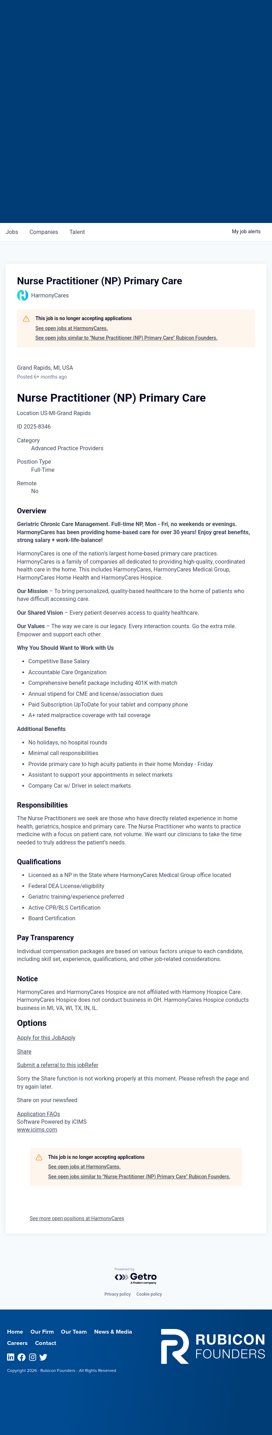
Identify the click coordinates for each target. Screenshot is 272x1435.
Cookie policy (149, 1294)
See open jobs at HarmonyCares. (71, 328)
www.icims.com (37, 1129)
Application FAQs (38, 1114)
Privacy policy (117, 1294)
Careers (17, 1343)
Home (15, 1331)
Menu (220, 14)
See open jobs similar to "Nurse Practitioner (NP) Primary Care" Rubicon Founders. (126, 338)
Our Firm (42, 1331)
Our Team (74, 1331)
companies (43, 232)
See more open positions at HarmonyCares (77, 1218)
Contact (45, 1343)
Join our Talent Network (136, 196)
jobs (12, 232)
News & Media (113, 1331)
